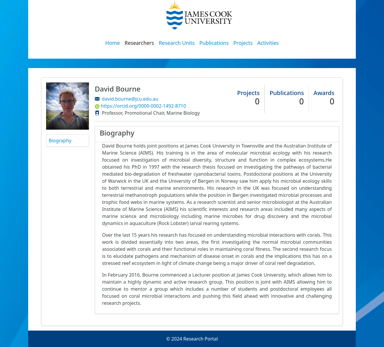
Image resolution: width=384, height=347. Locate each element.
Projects (243, 42)
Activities (268, 42)
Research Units (177, 42)
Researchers (139, 42)
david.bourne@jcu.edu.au (130, 99)
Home (112, 42)
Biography (60, 140)
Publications (214, 42)
